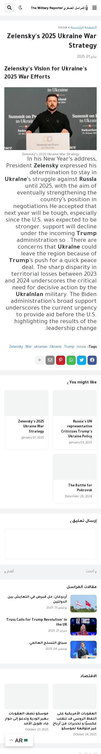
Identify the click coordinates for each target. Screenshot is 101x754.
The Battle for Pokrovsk (80, 488)
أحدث (90, 572)
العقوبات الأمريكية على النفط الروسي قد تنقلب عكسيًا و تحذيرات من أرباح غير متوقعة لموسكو (75, 721)
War (28, 347)
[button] (94, 7)
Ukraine (56, 347)
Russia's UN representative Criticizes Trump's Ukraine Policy (76, 429)
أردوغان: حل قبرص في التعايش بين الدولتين (37, 599)
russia (62, 28)
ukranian (40, 347)
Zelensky (16, 347)
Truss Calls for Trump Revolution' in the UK (36, 622)
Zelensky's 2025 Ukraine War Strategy (31, 427)
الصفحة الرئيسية (84, 28)
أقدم (10, 572)
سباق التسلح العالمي (48, 643)
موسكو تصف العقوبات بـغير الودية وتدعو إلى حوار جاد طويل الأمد (26, 719)
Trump (69, 347)
